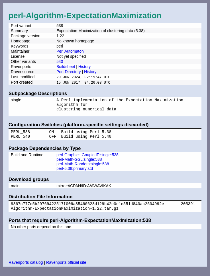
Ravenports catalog (26, 269)
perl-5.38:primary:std (74, 173)
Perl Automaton (70, 51)
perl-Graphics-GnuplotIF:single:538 (87, 159)
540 (59, 61)
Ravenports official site (66, 269)
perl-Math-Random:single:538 (82, 168)
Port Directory (68, 71)
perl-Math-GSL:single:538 (79, 164)
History (84, 66)
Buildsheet (65, 66)
